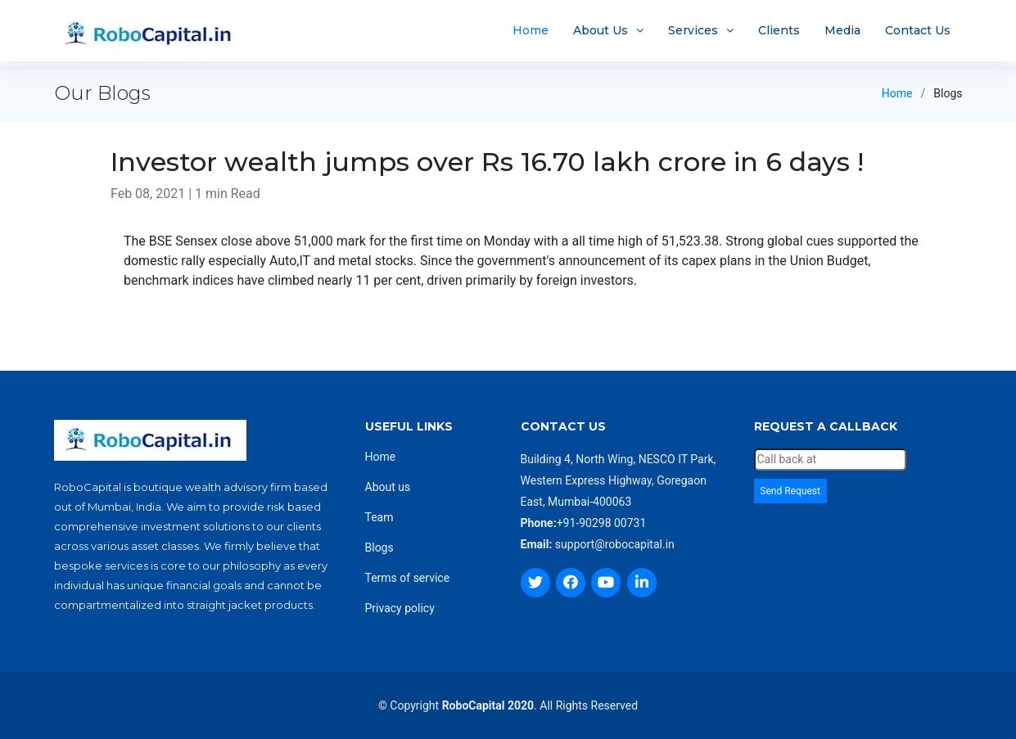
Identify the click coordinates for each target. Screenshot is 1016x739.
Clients (779, 32)
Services (693, 32)
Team (379, 517)
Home (531, 32)
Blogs (379, 547)
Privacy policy (400, 608)
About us (388, 486)
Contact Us (918, 32)
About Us (600, 32)
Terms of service (407, 577)
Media (842, 32)
